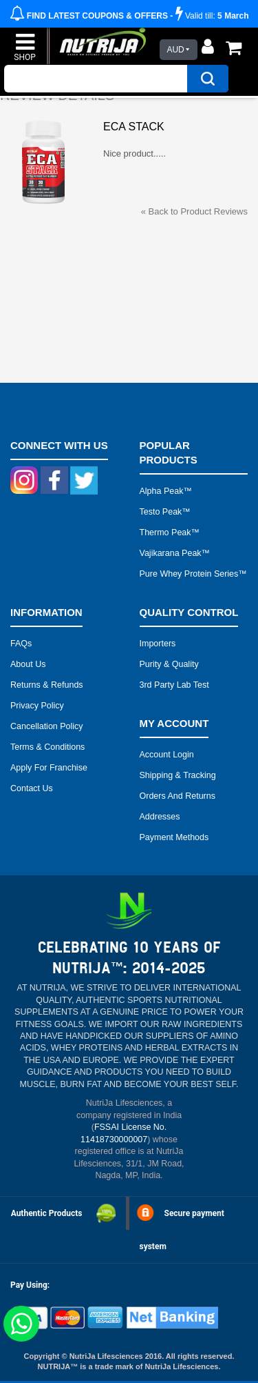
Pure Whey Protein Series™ (193, 574)
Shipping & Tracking (178, 775)
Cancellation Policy (46, 726)
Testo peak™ (165, 512)
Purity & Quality (169, 664)
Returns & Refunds (46, 685)
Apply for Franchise (48, 768)
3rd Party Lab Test (174, 685)
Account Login (167, 754)
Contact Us (31, 788)
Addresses (160, 817)
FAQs (21, 643)
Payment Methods (174, 837)
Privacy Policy (37, 705)
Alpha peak (162, 491)
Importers (158, 643)
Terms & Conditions (47, 747)
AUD (175, 49)
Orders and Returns (177, 796)
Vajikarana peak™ (175, 553)
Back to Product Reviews (194, 211)
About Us (27, 664)
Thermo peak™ (170, 532)
